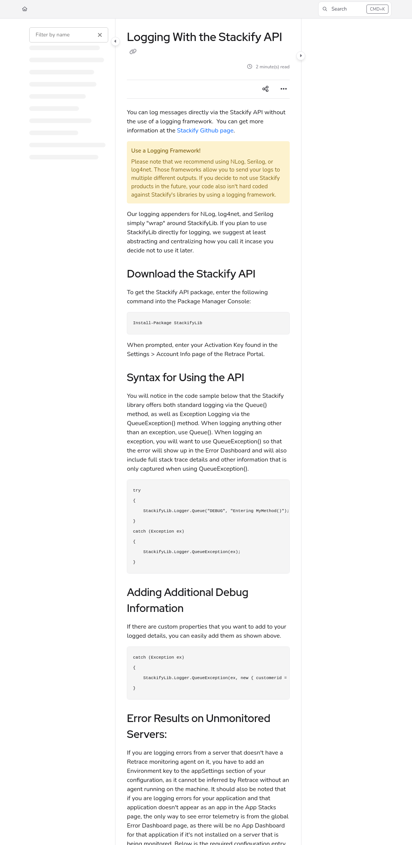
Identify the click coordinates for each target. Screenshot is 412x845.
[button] (354, 9)
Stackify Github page (205, 130)
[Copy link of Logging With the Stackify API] (133, 52)
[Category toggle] (115, 41)
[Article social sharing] (265, 89)
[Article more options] (284, 89)
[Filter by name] (68, 35)
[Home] (24, 9)
